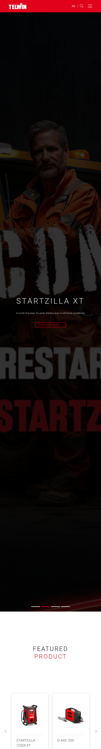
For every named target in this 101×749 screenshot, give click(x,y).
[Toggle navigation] (90, 6)
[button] (35, 606)
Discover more (49, 324)
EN (73, 6)
